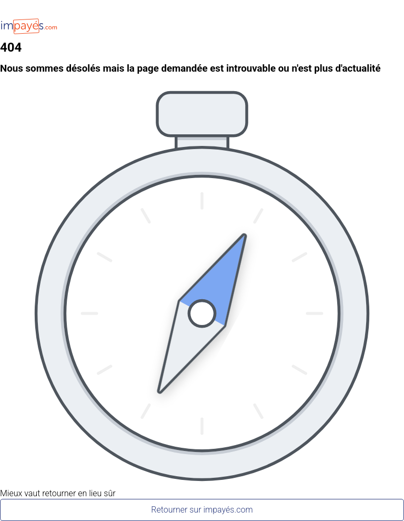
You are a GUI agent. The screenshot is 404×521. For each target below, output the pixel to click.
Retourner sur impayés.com (201, 510)
